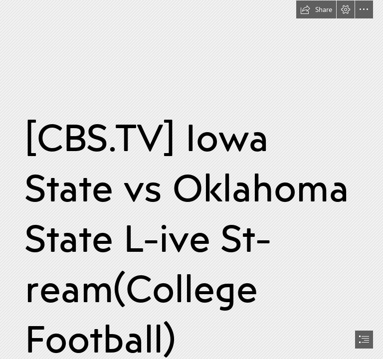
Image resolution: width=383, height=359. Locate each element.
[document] (191, 179)
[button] (316, 9)
